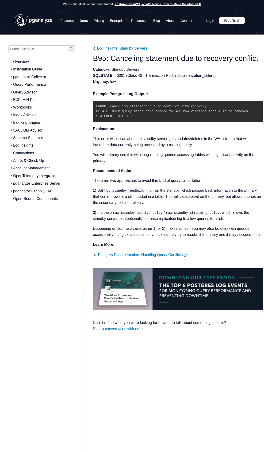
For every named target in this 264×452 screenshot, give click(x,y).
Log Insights (23, 145)
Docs (84, 21)
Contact (186, 21)
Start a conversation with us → (118, 329)
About (170, 21)
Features (67, 21)
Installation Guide (27, 69)
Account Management (31, 168)
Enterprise (118, 21)
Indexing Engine (26, 123)
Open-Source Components (35, 199)
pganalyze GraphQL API (33, 191)
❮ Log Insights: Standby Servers (120, 48)
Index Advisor (24, 115)
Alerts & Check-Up (28, 161)
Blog (156, 21)
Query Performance (29, 84)
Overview (21, 62)
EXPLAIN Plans (26, 100)
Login (210, 21)
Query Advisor (25, 92)
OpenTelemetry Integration (35, 176)
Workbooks (22, 107)
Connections (23, 153)
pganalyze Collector (29, 77)
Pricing (99, 21)
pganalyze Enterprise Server (37, 183)
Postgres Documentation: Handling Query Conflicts (142, 255)
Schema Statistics (28, 138)
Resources (139, 21)
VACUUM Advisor (27, 130)
